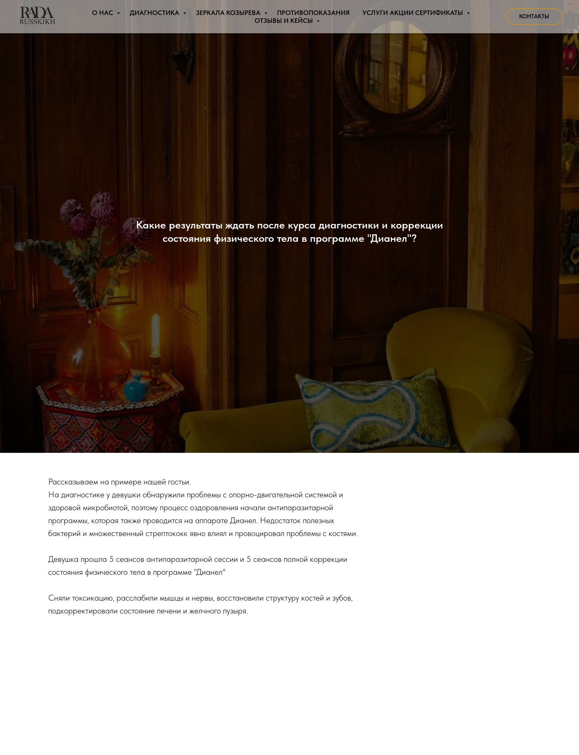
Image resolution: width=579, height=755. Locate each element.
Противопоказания (313, 13)
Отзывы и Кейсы (284, 21)
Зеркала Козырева (229, 13)
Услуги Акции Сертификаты (413, 13)
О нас (103, 13)
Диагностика (155, 13)
